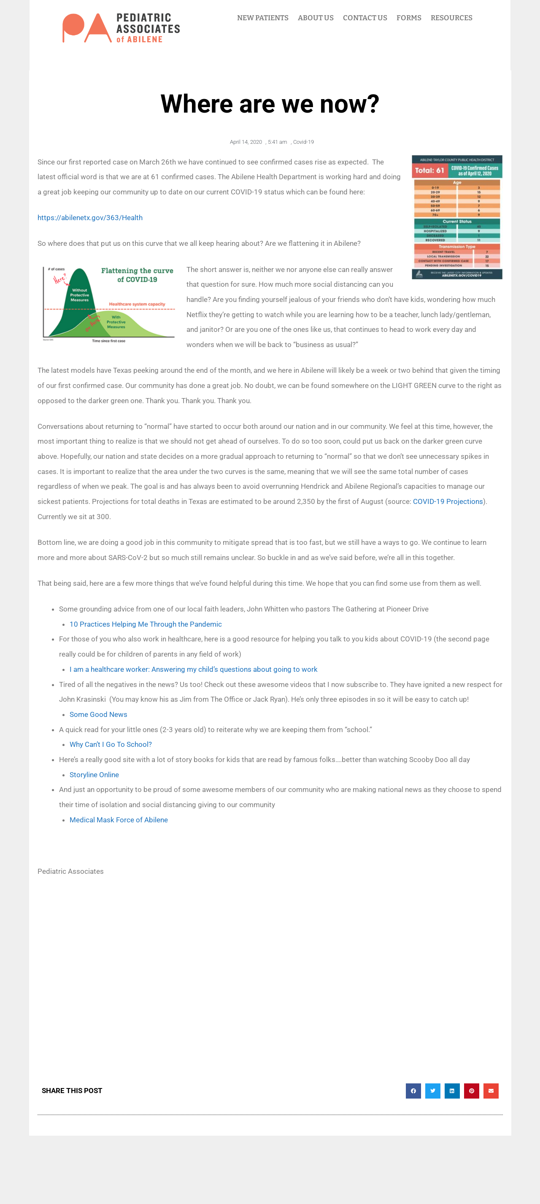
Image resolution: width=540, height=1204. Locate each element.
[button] (413, 1091)
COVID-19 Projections (448, 501)
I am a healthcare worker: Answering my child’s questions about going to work (194, 669)
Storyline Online (94, 774)
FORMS (409, 17)
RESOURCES (451, 17)
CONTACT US (365, 17)
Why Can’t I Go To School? (111, 744)
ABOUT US (316, 17)
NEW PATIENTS (263, 17)
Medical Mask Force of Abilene (119, 820)
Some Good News (98, 714)
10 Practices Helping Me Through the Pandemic (146, 624)
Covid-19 (303, 142)
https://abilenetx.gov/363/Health (90, 217)
